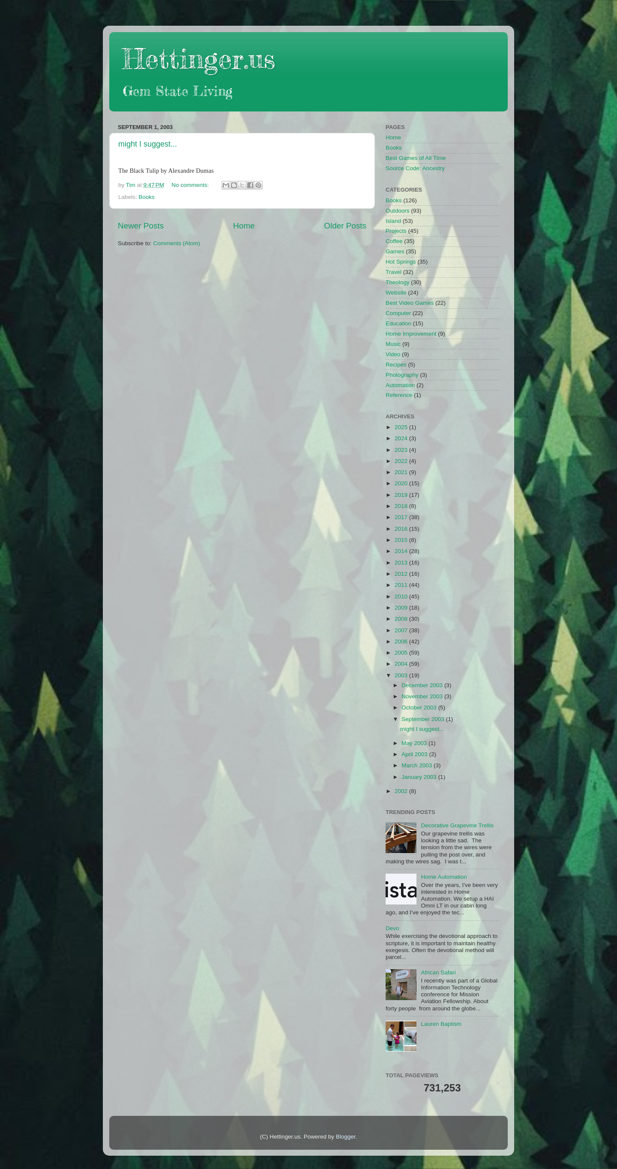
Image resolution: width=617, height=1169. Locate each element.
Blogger (346, 1136)
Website (396, 292)
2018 (402, 506)
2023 (402, 450)
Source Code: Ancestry (415, 168)
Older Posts (345, 225)
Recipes (396, 364)
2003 (402, 675)
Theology (398, 282)
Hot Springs (401, 261)
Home (244, 225)
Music (393, 344)
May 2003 (414, 743)
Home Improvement (411, 334)
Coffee (394, 241)
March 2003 (417, 765)
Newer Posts (141, 225)
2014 (402, 551)
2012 (402, 574)
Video (393, 354)
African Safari (438, 972)
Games (395, 251)
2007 (402, 630)
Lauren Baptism (441, 1024)
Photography (402, 375)
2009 (402, 607)
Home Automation (444, 877)
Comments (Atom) (177, 243)
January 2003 (419, 777)
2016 (402, 529)
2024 (402, 438)
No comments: (190, 185)
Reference (399, 395)
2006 (402, 641)
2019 (402, 495)
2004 (402, 664)
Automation (400, 385)
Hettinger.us (198, 58)
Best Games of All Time (416, 158)
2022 (402, 461)
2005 (402, 652)
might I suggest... (147, 144)
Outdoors (398, 210)
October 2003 (419, 707)
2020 (402, 483)
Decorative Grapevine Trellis (457, 825)
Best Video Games (410, 303)
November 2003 (422, 696)
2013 (402, 562)
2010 (402, 596)
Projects (396, 231)
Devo (392, 928)
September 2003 (423, 719)
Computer (398, 313)
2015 (402, 540)
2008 (402, 619)
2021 (402, 472)
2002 (402, 791)
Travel (393, 272)
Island (393, 221)
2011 (402, 585)
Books (146, 197)
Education (398, 323)
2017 (402, 517)
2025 (402, 427)
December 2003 (422, 685)
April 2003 (415, 754)
